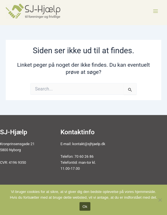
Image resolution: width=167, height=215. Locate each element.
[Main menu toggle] (155, 11)
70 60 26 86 (84, 156)
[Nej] (160, 200)
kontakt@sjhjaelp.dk (88, 144)
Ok (84, 206)
